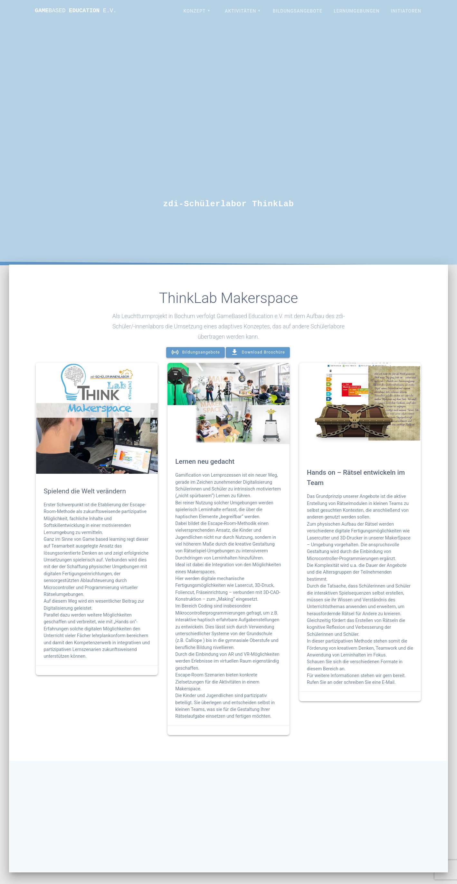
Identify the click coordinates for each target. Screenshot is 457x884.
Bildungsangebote (297, 11)
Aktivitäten (240, 11)
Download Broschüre (258, 352)
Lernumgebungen (356, 11)
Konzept (195, 11)
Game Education (76, 11)
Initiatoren (406, 11)
